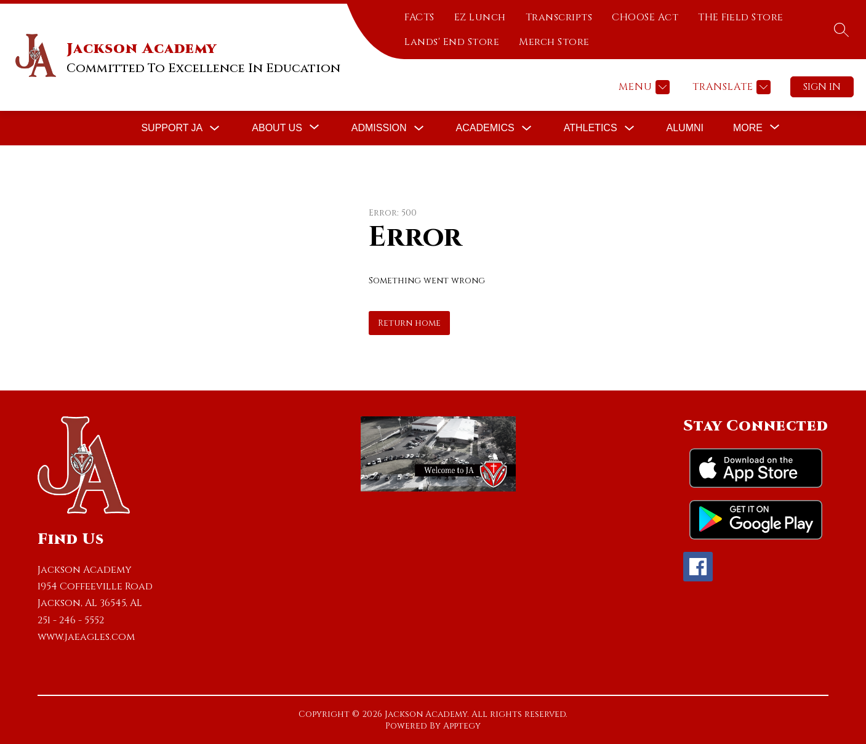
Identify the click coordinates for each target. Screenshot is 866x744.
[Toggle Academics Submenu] (526, 128)
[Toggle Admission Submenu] (419, 128)
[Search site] (841, 29)
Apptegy (462, 726)
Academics (485, 128)
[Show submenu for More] (748, 128)
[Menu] (642, 87)
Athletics (590, 128)
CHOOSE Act (645, 17)
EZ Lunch (480, 17)
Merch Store (554, 42)
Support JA (171, 128)
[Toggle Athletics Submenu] (629, 128)
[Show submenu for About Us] (277, 128)
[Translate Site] (730, 87)
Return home (409, 323)
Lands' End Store (451, 42)
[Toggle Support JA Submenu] (214, 128)
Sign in (822, 87)
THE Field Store (741, 17)
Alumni (685, 128)
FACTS (419, 17)
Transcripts (559, 17)
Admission (379, 128)
